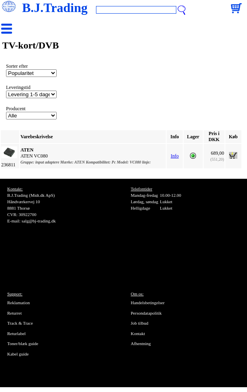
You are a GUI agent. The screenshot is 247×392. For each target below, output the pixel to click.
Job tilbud (140, 323)
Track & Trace (20, 323)
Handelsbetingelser (148, 302)
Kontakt (138, 333)
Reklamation (18, 302)
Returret (14, 313)
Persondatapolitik (146, 313)
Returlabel (16, 333)
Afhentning (141, 343)
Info (175, 156)
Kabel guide (18, 354)
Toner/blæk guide (22, 343)
